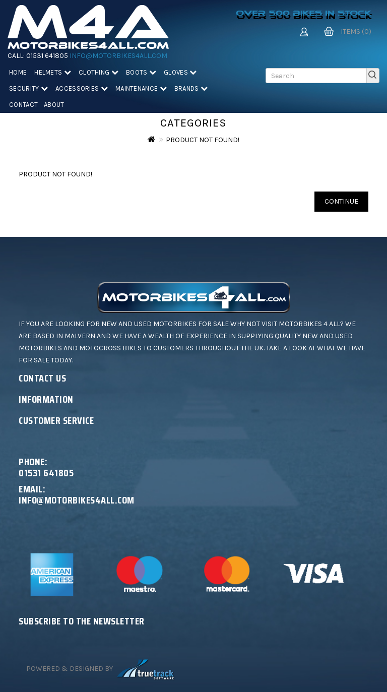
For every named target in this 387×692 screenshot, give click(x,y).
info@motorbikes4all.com (118, 55)
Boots (141, 72)
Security (28, 88)
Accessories (81, 88)
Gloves (180, 72)
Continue (341, 201)
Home (18, 72)
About (54, 104)
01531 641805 (47, 55)
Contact (23, 104)
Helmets (52, 72)
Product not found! (202, 140)
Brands (191, 88)
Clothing (98, 72)
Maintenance (141, 88)
